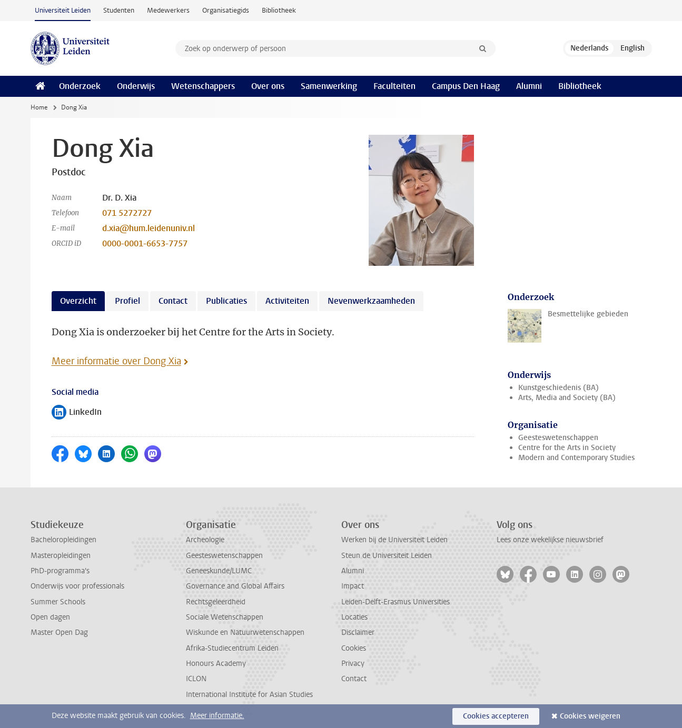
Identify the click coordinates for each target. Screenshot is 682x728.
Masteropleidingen (61, 556)
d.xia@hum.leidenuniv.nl (148, 228)
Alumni (529, 86)
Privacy (352, 664)
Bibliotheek (279, 10)
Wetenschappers (203, 86)
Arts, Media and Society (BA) (567, 398)
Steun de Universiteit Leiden (386, 556)
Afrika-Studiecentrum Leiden (232, 648)
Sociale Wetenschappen (224, 617)
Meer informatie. (217, 716)
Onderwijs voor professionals (77, 586)
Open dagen (50, 617)
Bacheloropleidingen (63, 540)
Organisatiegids (225, 10)
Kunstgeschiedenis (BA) (558, 388)
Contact (354, 679)
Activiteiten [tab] (287, 300)
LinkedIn (77, 413)
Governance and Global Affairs (235, 586)
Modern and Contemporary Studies (576, 458)
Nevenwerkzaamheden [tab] (371, 300)
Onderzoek (80, 86)
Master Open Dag (59, 632)
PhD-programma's (60, 571)
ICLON (196, 679)
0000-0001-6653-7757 (144, 243)
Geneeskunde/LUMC (219, 571)
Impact (352, 586)
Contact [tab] (173, 300)
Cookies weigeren (590, 716)
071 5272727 (127, 212)
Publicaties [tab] (226, 300)
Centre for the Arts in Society (567, 448)
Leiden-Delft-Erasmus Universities (395, 602)
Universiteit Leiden (63, 10)
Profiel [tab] (127, 300)
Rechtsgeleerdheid (215, 602)
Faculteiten (394, 86)
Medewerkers (168, 10)
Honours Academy (216, 664)
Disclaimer (357, 632)
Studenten (118, 10)
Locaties (354, 617)
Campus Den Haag (466, 86)
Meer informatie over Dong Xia (116, 361)
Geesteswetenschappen (558, 438)
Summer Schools (58, 602)
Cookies (353, 648)
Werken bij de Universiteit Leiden (394, 540)
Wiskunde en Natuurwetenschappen (245, 632)
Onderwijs (136, 86)
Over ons (267, 86)
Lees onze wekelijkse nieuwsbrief (550, 540)
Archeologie (205, 540)
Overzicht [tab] (78, 300)
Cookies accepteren (496, 716)
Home (39, 107)
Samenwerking (329, 86)
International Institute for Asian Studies (249, 695)
